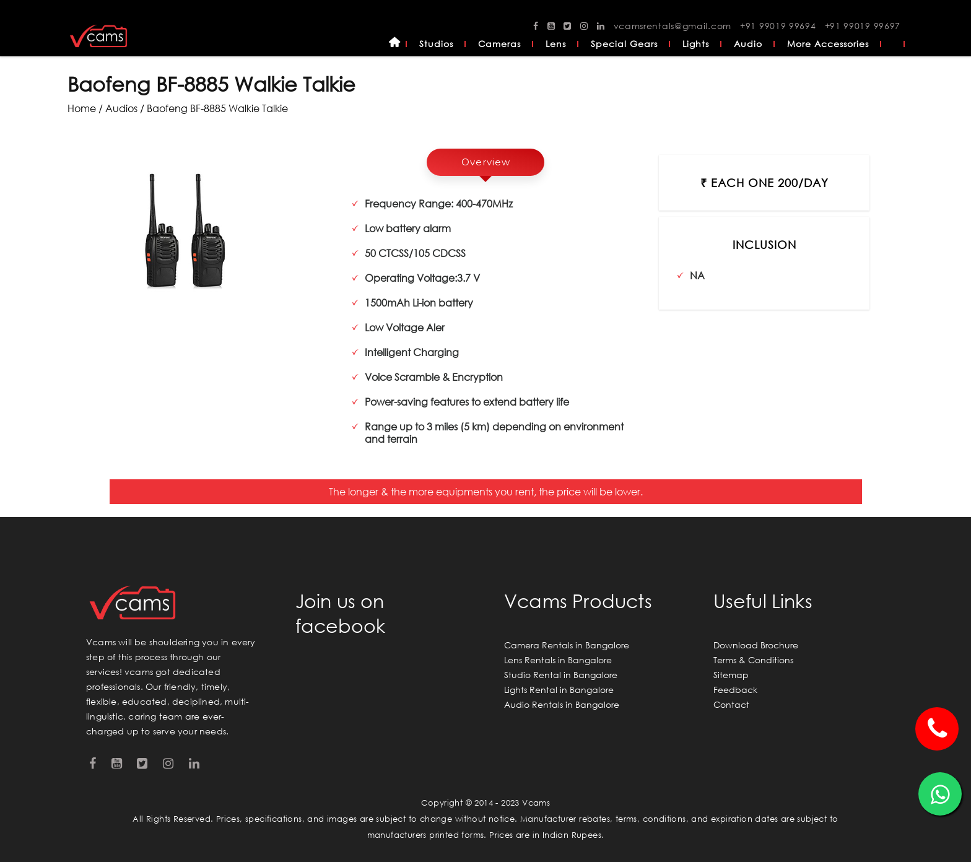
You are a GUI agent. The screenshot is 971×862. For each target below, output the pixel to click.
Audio (748, 44)
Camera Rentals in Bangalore (566, 645)
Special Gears (624, 44)
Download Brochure (755, 645)
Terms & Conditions (753, 660)
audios (121, 108)
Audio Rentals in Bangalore (561, 704)
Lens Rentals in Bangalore (558, 660)
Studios (436, 44)
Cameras (499, 44)
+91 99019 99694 (778, 26)
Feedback (735, 689)
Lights (695, 44)
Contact (731, 704)
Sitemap (731, 675)
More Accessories (828, 44)
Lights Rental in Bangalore (559, 689)
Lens (556, 44)
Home (394, 44)
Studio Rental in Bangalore (560, 675)
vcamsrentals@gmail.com (672, 26)
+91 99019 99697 (863, 26)
